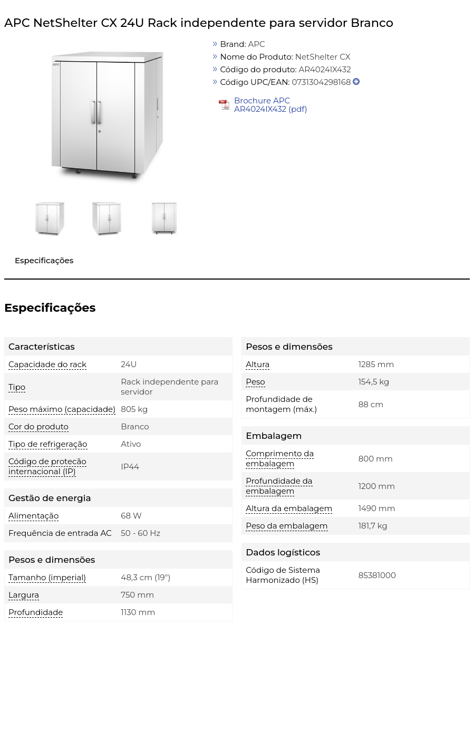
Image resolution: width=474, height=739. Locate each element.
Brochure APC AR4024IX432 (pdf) (270, 104)
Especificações (44, 260)
